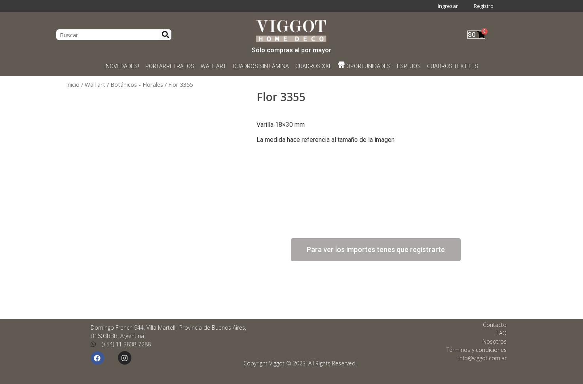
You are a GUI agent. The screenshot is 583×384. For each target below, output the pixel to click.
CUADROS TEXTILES (453, 66)
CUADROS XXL (313, 66)
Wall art (95, 84)
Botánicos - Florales (136, 84)
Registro (484, 6)
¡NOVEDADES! (121, 66)
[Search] (165, 34)
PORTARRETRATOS (169, 66)
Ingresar (448, 6)
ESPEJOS (409, 66)
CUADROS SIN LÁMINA (261, 66)
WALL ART (213, 66)
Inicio (73, 84)
